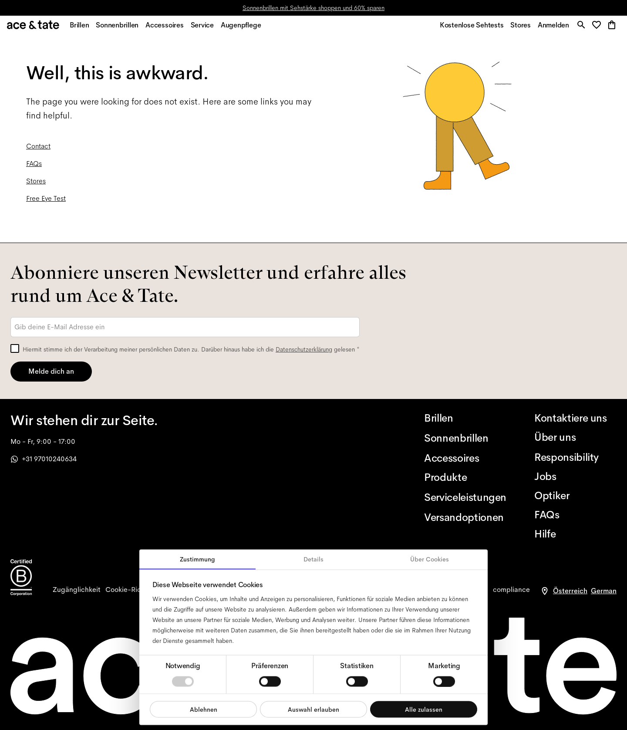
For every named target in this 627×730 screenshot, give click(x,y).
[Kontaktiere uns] (575, 418)
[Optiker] (575, 496)
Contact (38, 150)
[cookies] (132, 590)
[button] (597, 28)
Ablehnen (203, 709)
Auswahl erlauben (313, 709)
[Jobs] (575, 476)
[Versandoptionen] (465, 517)
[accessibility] (76, 590)
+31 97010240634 (43, 458)
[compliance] (511, 590)
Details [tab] (313, 559)
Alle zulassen (423, 709)
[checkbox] (14, 348)
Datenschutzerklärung (304, 349)
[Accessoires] (465, 458)
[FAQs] (575, 515)
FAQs (34, 168)
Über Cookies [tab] (429, 559)
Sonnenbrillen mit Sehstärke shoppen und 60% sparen (313, 8)
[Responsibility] (575, 457)
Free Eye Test (46, 203)
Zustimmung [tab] (197, 559)
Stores (36, 185)
